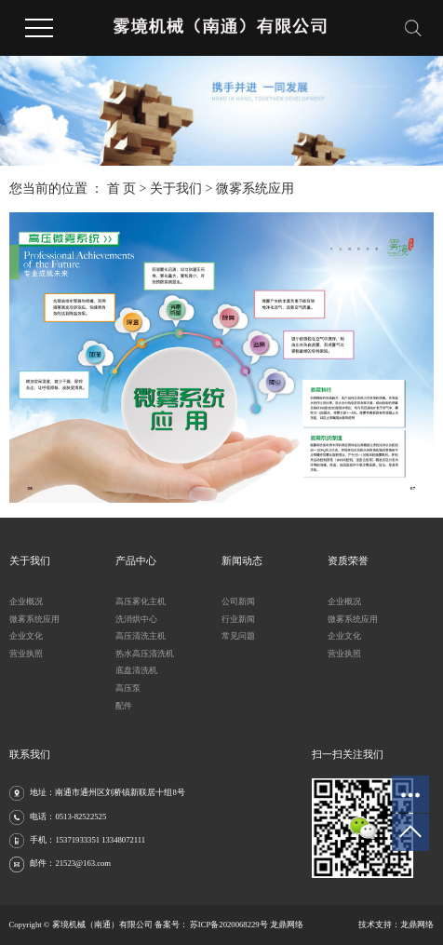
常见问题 (238, 636)
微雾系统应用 (34, 619)
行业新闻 (238, 619)
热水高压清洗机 (144, 653)
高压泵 (128, 688)
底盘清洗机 (136, 670)
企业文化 (26, 636)
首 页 (122, 189)
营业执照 (26, 653)
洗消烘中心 (136, 619)
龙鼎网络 (417, 924)
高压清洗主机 (140, 636)
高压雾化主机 (140, 601)
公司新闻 (238, 601)
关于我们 (176, 189)
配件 (123, 705)
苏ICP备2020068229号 (229, 924)
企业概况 (26, 601)
